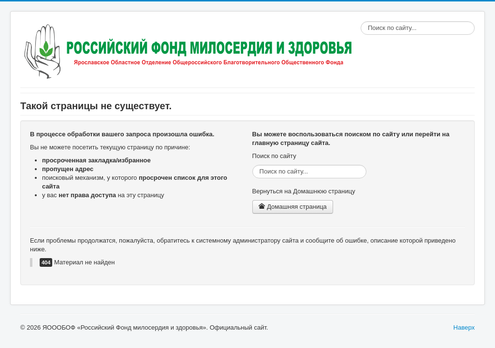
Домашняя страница (293, 206)
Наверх (464, 327)
